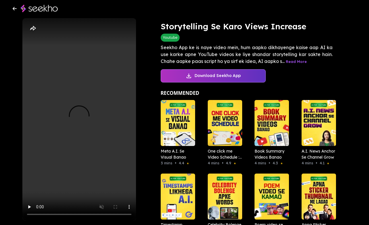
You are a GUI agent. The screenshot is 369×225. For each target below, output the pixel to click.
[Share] (32, 28)
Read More (296, 61)
